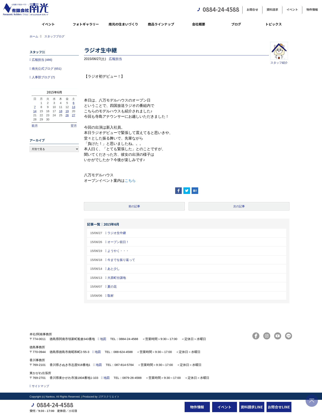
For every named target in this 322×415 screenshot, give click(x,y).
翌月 (74, 125)
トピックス (273, 24)
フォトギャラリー (86, 24)
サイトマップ (40, 386)
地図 (103, 339)
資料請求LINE (252, 406)
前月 (35, 125)
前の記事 (134, 206)
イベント (292, 9)
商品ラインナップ (161, 24)
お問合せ (252, 9)
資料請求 (272, 9)
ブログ (236, 24)
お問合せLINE (279, 406)
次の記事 (239, 206)
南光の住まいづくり (123, 24)
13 (73, 107)
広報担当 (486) (42, 59)
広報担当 (115, 59)
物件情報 (312, 9)
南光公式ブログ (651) (46, 68)
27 (73, 115)
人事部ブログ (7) (43, 77)
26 (67, 115)
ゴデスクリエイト (109, 396)
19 (67, 111)
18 (60, 111)
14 (35, 111)
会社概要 (198, 24)
